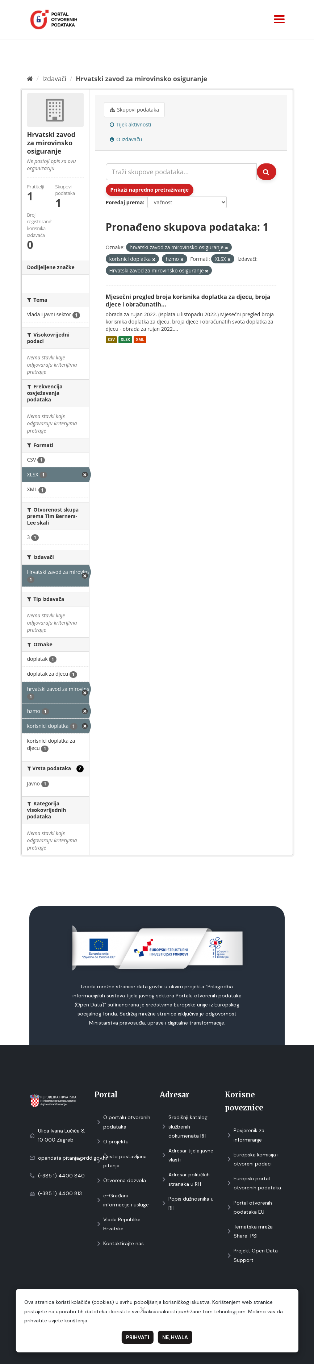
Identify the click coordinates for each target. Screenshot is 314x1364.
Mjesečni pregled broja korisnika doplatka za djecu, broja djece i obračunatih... (188, 300)
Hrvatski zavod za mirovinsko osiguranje (141, 78)
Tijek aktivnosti (130, 124)
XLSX (125, 339)
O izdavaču (126, 139)
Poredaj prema (124, 202)
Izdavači (54, 78)
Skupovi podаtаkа (134, 109)
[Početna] (30, 78)
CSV (111, 339)
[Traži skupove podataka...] (181, 171)
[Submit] (266, 171)
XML (140, 339)
